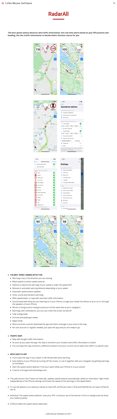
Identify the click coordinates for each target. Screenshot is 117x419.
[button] (2, 3)
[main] (58, 15)
